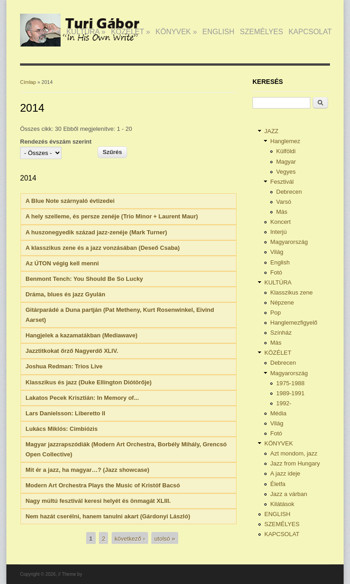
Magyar (286, 161)
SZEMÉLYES (261, 32)
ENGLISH (218, 32)
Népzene (282, 302)
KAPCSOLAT (310, 32)
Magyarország (289, 241)
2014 (28, 178)
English (280, 262)
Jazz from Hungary (295, 463)
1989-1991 (290, 393)
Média (278, 413)
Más (282, 211)
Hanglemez (285, 141)
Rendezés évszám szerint (56, 141)
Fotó (276, 272)
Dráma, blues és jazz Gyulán (65, 294)
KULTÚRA (85, 32)
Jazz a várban (288, 494)
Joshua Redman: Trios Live (64, 366)
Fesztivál (281, 181)
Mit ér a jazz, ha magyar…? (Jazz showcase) (87, 469)
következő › (130, 538)
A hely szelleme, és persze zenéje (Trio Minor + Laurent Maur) (112, 216)
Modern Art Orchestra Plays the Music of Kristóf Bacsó (103, 485)
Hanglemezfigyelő (293, 322)
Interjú (278, 231)
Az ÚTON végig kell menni (62, 263)
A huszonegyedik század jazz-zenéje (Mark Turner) (96, 232)
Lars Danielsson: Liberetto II (65, 413)
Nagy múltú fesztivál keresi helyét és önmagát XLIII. (98, 500)
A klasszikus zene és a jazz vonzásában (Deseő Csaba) (103, 247)
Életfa (277, 484)
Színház (281, 332)
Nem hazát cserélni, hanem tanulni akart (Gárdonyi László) (108, 516)
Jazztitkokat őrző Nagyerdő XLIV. (72, 350)
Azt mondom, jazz (293, 453)
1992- (283, 403)
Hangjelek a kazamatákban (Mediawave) (82, 335)
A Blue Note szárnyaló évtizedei (70, 200)
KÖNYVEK (176, 32)
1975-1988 (290, 383)
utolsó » (164, 538)
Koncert (280, 221)
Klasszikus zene (291, 292)
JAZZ (49, 32)
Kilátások (282, 504)
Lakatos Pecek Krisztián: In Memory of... (82, 397)
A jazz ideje (285, 473)
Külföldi (286, 151)
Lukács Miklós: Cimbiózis (62, 428)
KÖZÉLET (130, 32)
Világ (276, 251)
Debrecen (289, 191)
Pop (275, 312)
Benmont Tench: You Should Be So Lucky (84, 278)
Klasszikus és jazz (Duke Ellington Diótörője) (89, 382)
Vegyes (286, 171)
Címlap (28, 82)
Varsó (283, 201)
